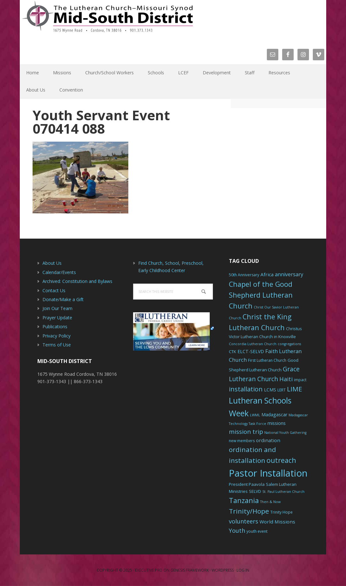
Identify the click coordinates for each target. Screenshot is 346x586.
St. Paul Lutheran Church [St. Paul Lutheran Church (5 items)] (283, 491)
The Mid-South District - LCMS (107, 20)
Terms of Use (56, 345)
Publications (54, 326)
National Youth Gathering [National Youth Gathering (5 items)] (285, 432)
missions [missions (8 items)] (276, 423)
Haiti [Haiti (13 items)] (286, 379)
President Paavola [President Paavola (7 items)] (247, 484)
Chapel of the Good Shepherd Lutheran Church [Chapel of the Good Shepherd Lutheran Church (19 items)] (261, 294)
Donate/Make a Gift (63, 299)
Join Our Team (57, 308)
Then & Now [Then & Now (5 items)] (270, 502)
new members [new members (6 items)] (242, 440)
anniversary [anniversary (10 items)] (289, 274)
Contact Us (53, 290)
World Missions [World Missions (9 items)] (277, 521)
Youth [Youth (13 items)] (237, 530)
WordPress (223, 570)
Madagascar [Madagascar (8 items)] (274, 415)
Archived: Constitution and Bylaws (77, 281)
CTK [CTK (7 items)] (232, 351)
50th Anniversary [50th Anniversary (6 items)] (244, 275)
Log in (243, 570)
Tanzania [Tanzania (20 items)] (244, 500)
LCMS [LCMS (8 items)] (270, 390)
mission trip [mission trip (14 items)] (246, 431)
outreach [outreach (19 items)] (281, 460)
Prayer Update (57, 318)
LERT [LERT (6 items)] (281, 390)
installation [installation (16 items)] (246, 389)
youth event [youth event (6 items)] (256, 531)
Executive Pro (148, 570)
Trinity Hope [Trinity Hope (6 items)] (281, 512)
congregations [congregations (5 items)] (289, 344)
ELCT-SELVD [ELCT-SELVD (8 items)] (250, 351)
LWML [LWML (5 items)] (255, 415)
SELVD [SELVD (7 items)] (255, 491)
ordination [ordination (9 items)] (268, 440)
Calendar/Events (59, 272)
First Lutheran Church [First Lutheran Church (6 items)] (267, 360)
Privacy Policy (56, 336)
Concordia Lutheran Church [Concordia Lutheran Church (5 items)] (252, 344)
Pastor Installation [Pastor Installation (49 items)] (268, 473)
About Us (52, 263)
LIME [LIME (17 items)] (294, 388)
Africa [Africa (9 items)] (267, 274)
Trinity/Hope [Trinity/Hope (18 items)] (249, 511)
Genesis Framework (189, 570)
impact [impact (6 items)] (300, 379)
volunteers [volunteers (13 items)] (243, 521)
